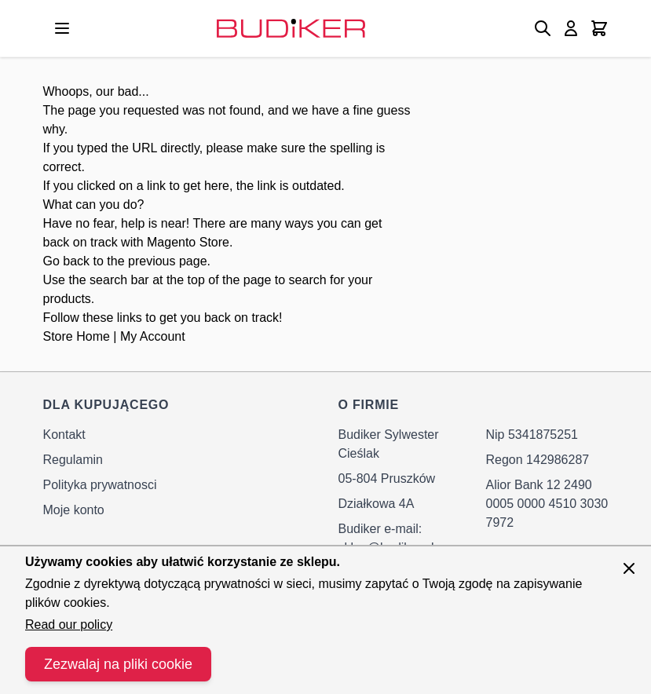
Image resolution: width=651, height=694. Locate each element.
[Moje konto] (570, 28)
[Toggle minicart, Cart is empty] (599, 28)
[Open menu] (62, 28)
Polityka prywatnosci (100, 484)
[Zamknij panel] (629, 568)
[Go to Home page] (291, 28)
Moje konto (73, 510)
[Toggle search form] (542, 28)
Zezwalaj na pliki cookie (118, 664)
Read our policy (68, 624)
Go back (66, 261)
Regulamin (73, 459)
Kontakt (64, 434)
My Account (152, 336)
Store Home (76, 336)
